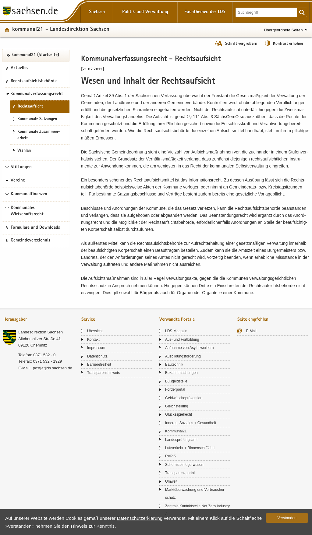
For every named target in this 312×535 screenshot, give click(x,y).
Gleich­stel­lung (176, 406)
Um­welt (171, 481)
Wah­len (24, 151)
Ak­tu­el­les (19, 68)
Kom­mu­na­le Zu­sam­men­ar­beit (38, 135)
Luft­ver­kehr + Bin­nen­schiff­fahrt (190, 448)
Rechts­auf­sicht (30, 106)
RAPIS (170, 456)
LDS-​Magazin (176, 331)
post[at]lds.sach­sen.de (52, 368)
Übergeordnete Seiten (283, 30)
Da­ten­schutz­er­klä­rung (140, 518)
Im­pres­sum (96, 348)
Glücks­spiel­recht (178, 414)
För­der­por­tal (175, 389)
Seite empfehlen (252, 319)
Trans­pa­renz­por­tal (180, 473)
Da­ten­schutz (97, 356)
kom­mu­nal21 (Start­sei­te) (35, 55)
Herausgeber (15, 319)
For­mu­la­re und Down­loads (35, 228)
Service (88, 319)
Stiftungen (21, 167)
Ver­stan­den (287, 518)
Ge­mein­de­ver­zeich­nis (30, 240)
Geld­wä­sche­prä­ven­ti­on (183, 398)
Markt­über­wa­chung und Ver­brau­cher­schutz (195, 493)
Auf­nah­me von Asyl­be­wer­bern (189, 348)
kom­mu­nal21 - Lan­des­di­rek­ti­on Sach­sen (60, 30)
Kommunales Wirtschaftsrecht (27, 211)
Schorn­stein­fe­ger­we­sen (184, 465)
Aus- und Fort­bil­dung (182, 339)
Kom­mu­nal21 (176, 431)
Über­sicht (95, 331)
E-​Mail (251, 331)
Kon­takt (93, 339)
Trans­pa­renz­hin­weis (103, 373)
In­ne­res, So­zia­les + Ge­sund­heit (190, 423)
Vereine (18, 180)
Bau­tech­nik (174, 364)
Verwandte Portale (177, 319)
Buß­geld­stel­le (176, 381)
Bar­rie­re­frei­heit (99, 364)
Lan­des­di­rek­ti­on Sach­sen (40, 332)
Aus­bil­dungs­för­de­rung (183, 356)
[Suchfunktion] (267, 12)
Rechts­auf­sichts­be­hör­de (34, 81)
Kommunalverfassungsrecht (36, 94)
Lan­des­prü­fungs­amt (181, 440)
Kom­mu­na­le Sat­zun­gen (37, 119)
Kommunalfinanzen (29, 194)
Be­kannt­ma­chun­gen (181, 373)
